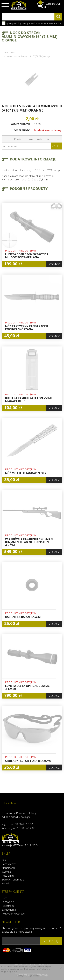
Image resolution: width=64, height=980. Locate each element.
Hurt (4, 898)
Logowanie (8, 901)
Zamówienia (9, 909)
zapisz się (51, 941)
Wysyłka (6, 871)
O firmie (6, 860)
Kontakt (6, 883)
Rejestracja (8, 905)
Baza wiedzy (9, 864)
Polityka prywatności (13, 913)
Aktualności (8, 867)
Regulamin (8, 875)
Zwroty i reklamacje (13, 879)
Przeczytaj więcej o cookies (27, 975)
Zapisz (56, 146)
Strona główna (9, 52)
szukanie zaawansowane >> (46, 23)
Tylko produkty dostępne (17, 23)
